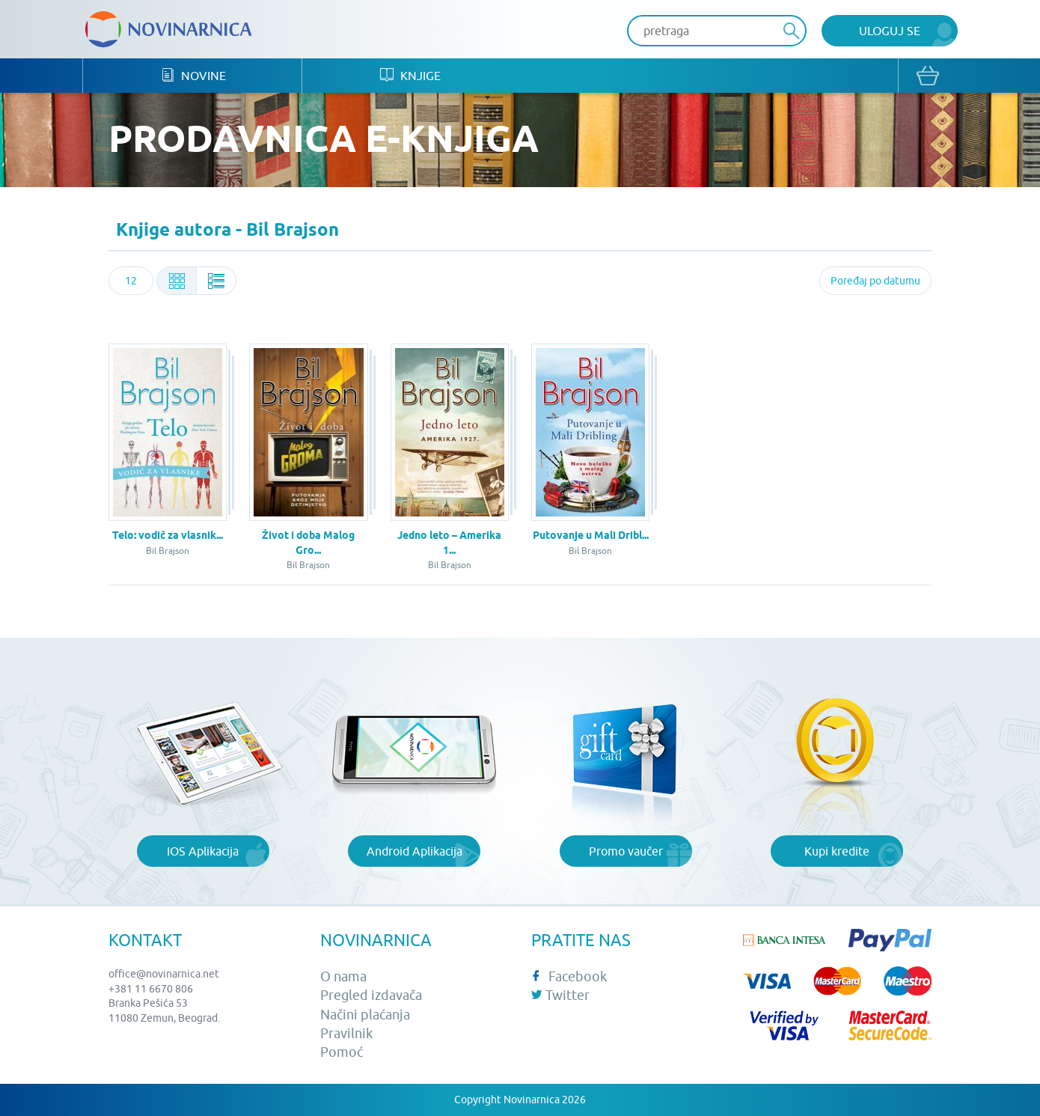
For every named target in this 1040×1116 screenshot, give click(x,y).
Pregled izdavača (371, 995)
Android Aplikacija (414, 851)
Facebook (569, 976)
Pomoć (341, 1052)
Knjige (410, 75)
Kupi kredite (836, 851)
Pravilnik (346, 1033)
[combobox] (130, 280)
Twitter (560, 995)
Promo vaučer (626, 851)
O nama (343, 976)
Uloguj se (889, 30)
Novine (193, 75)
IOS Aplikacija (203, 851)
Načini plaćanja (365, 1014)
